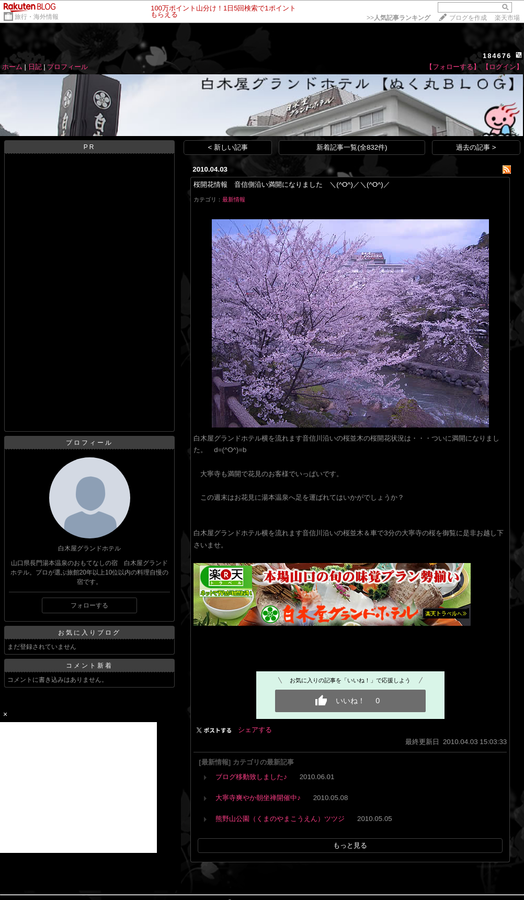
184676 (497, 56)
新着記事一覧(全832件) (351, 147)
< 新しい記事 (228, 147)
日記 (35, 67)
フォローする (89, 605)
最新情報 (233, 199)
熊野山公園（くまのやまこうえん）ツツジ (280, 819)
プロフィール (67, 67)
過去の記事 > (476, 147)
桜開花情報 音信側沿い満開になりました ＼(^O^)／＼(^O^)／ (291, 184)
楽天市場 (507, 17)
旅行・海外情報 (37, 16)
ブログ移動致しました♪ (251, 777)
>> (398, 17)
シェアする (255, 730)
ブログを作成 (468, 17)
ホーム (12, 67)
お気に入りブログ (89, 632)
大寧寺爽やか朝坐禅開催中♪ (258, 798)
